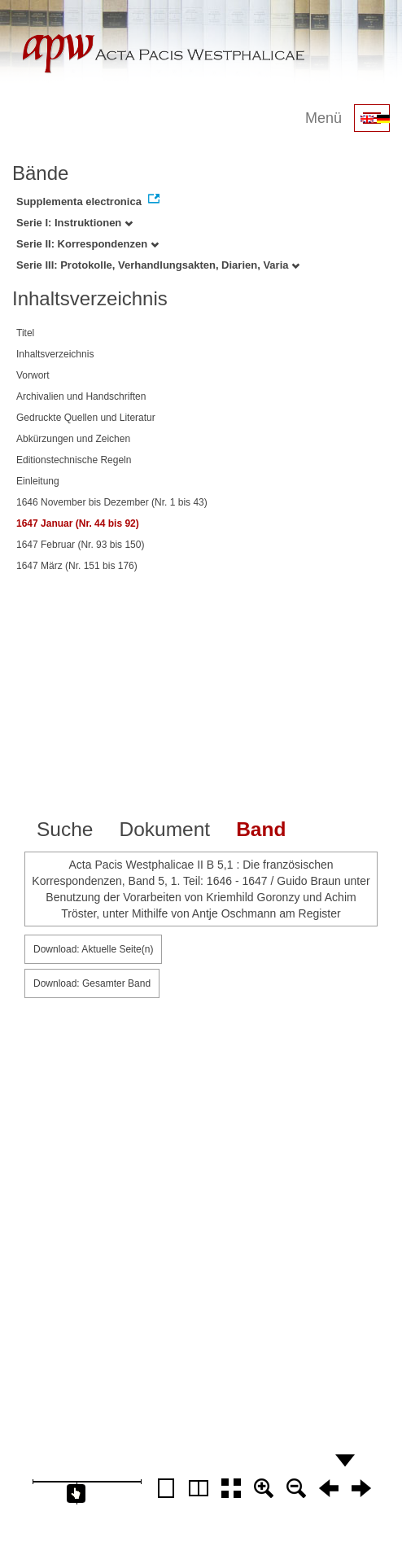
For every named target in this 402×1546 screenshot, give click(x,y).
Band (261, 829)
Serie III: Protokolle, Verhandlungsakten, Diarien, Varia (157, 265)
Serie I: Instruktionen (74, 223)
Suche (65, 829)
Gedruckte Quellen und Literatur (85, 417)
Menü (323, 118)
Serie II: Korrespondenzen (87, 244)
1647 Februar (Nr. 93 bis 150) (80, 544)
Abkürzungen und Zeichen (73, 439)
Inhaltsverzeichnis (55, 354)
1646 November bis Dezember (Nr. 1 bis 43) (112, 502)
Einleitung (37, 481)
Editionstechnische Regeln (73, 460)
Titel (25, 333)
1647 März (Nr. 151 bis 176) (77, 566)
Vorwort (33, 375)
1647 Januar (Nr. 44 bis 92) (77, 523)
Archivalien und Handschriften (81, 396)
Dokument (164, 829)
